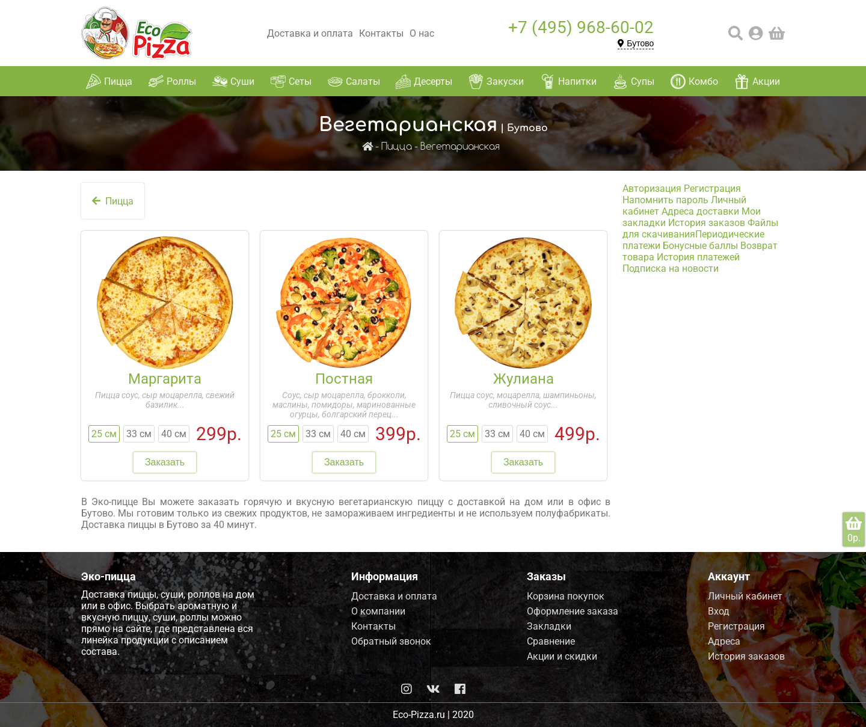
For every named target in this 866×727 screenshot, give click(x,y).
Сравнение (551, 641)
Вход (718, 611)
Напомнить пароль (665, 200)
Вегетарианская (460, 147)
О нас (422, 33)
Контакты (381, 33)
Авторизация (651, 188)
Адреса (724, 641)
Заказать (165, 462)
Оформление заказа (572, 611)
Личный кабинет (745, 596)
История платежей (698, 257)
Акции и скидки (562, 656)
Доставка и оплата (310, 33)
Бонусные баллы (700, 245)
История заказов (706, 223)
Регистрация (712, 188)
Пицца (396, 147)
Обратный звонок (391, 641)
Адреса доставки (700, 211)
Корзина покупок (565, 596)
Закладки (549, 626)
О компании (378, 611)
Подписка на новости (670, 268)
